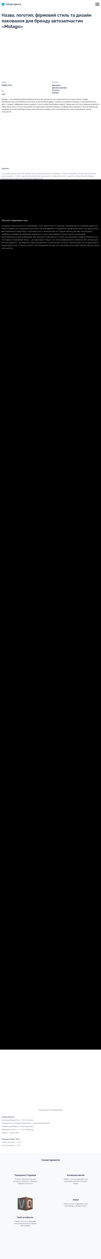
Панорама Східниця (25, 1175)
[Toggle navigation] (97, 4)
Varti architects (25, 1217)
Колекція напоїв (75, 1175)
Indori (76, 1199)
